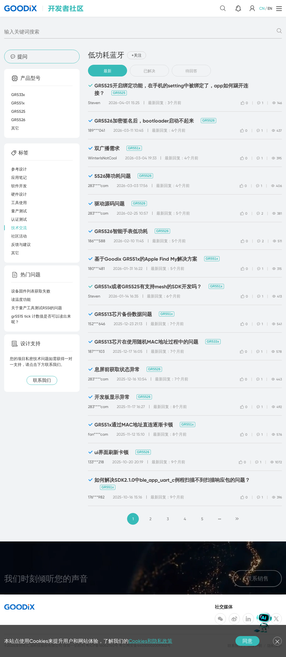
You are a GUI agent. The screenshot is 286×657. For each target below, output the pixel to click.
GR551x (134, 148)
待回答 (191, 71)
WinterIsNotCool (102, 158)
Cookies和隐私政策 (150, 641)
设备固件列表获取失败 (30, 291)
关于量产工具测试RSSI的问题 (36, 308)
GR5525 (119, 93)
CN (261, 8)
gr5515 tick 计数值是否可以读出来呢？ (41, 319)
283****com (98, 185)
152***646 (96, 324)
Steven (94, 102)
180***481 (96, 268)
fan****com (98, 434)
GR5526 (208, 121)
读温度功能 (21, 299)
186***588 (96, 241)
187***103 (96, 351)
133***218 (96, 462)
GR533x (213, 342)
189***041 (96, 130)
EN (270, 8)
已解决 (149, 71)
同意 (247, 641)
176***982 (96, 497)
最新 (107, 71)
